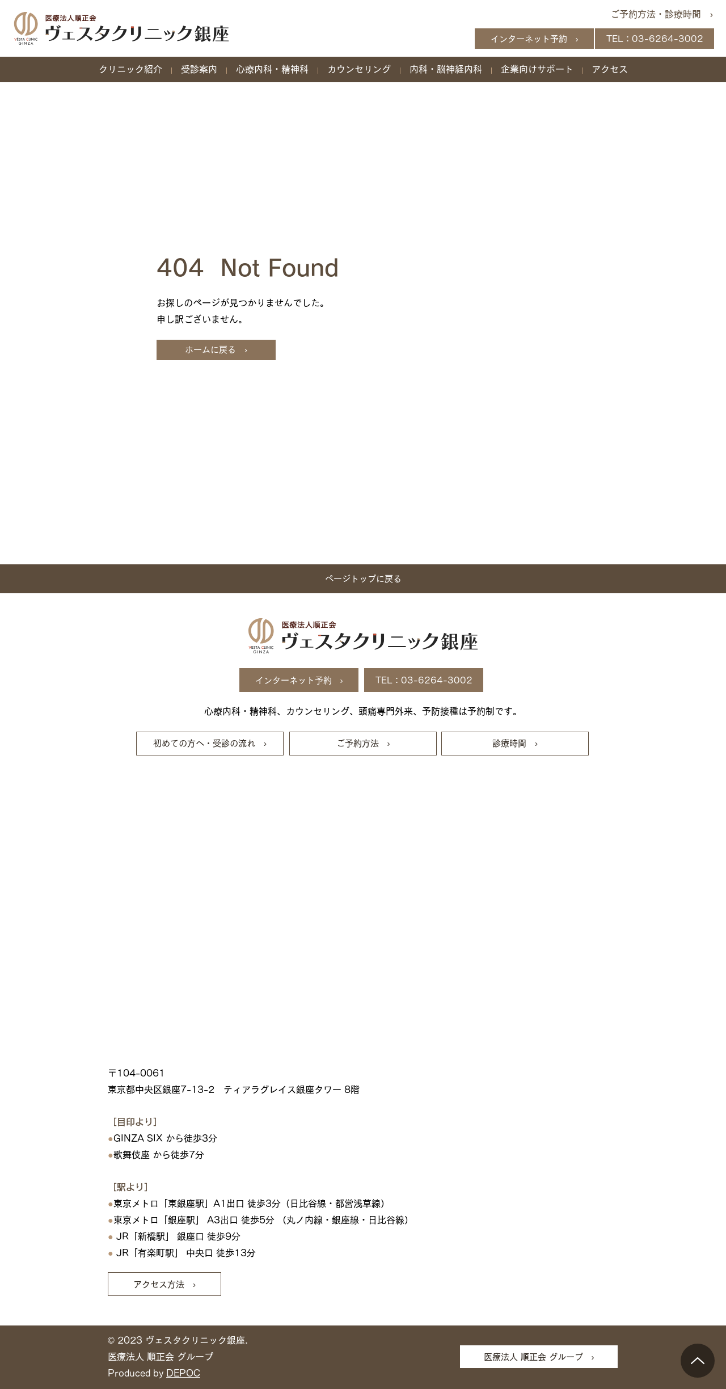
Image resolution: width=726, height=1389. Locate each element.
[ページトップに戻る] (363, 578)
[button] (130, 69)
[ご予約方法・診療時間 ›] (657, 14)
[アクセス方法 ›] (164, 1284)
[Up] (698, 1361)
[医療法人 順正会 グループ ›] (538, 1357)
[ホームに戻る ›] (216, 350)
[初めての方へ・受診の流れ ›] (210, 743)
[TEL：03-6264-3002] (654, 38)
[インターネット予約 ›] (534, 38)
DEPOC (183, 1373)
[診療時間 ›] (515, 743)
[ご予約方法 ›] (363, 743)
